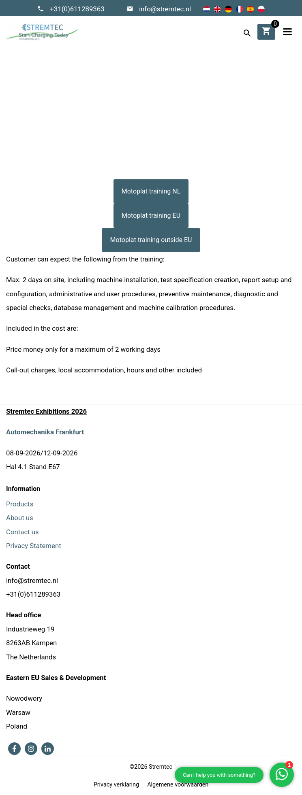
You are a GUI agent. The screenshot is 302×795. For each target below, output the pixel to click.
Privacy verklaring (116, 784)
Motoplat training (163, 115)
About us (19, 518)
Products (19, 504)
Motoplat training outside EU (151, 240)
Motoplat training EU (151, 215)
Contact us (22, 532)
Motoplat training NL (151, 191)
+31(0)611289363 (77, 9)
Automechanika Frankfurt (45, 432)
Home (123, 115)
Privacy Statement (33, 546)
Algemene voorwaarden (177, 784)
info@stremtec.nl (165, 9)
